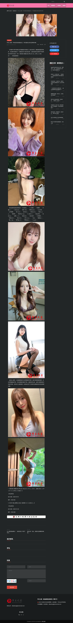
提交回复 (12, 587)
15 (63, 85)
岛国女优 (14, 10)
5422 (57, 118)
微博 (54, 50)
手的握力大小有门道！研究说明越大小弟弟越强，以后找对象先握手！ (57, 106)
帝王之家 (9, 10)
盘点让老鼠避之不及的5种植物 (57, 117)
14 (63, 108)
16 (63, 96)
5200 (57, 124)
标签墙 (64, 5)
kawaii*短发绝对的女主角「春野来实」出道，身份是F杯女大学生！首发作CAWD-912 (57, 69)
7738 (57, 78)
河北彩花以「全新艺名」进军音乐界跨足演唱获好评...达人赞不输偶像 (57, 82)
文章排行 (59, 5)
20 (63, 118)
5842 (57, 85)
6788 (57, 108)
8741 (57, 90)
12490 (57, 96)
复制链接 (54, 53)
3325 (41, 44)
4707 (57, 114)
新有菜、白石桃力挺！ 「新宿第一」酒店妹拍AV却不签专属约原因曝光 (57, 75)
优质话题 (53, 5)
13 (63, 78)
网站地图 (43, 621)
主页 (48, 5)
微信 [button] (54, 46)
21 (63, 114)
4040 (57, 71)
